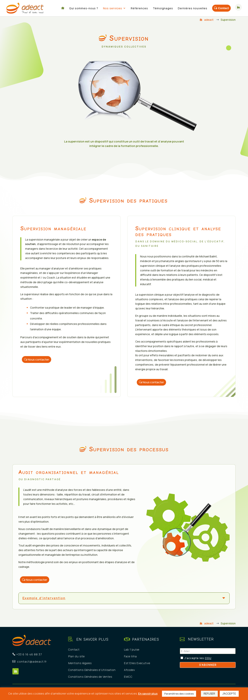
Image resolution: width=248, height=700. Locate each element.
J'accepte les (194, 658)
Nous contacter (38, 359)
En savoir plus (148, 693)
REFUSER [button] (209, 693)
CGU (208, 658)
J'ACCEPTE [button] (229, 693)
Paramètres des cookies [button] (179, 693)
